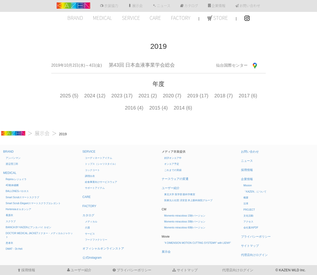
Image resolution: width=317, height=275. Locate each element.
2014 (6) (183, 107)
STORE (217, 17)
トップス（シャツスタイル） (101, 164)
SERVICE (131, 17)
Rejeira (16, 179)
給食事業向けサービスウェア (101, 182)
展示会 (135, 5)
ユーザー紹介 (171, 188)
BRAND (75, 17)
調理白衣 (90, 176)
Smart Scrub (22, 197)
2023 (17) (122, 95)
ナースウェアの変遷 (175, 179)
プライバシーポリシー (256, 236)
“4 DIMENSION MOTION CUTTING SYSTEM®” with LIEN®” (197, 243)
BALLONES (17, 191)
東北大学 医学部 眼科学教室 (179, 194)
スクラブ (11, 221)
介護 (87, 227)
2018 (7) (223, 95)
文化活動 (248, 215)
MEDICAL (102, 17)
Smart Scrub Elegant (33, 203)
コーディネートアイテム (98, 158)
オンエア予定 (171, 164)
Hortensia (18, 209)
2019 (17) (198, 95)
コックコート (92, 170)
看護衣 (9, 215)
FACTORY (180, 17)
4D (12, 185)
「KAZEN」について (254, 191)
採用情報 (247, 170)
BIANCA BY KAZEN (28, 227)
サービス (90, 233)
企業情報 (216, 5)
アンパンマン (13, 158)
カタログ (189, 5)
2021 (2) (147, 95)
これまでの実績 (173, 170)
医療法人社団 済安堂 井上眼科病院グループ (188, 200)
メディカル (91, 221)
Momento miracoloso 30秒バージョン (185, 221)
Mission (247, 185)
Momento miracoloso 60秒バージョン (185, 227)
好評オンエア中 (173, 158)
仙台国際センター (232, 65)
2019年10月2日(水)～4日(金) (76, 65)
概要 (245, 197)
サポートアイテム (95, 188)
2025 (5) (69, 95)
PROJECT (249, 209)
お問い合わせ (247, 5)
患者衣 (9, 243)
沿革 (245, 203)
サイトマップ (250, 246)
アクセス (248, 221)
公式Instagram (92, 257)
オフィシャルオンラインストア (103, 248)
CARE (155, 17)
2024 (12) (95, 95)
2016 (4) (134, 107)
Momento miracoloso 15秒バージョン (185, 215)
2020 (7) (172, 95)
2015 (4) (158, 107)
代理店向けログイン (254, 255)
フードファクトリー (96, 239)
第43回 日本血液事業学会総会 (142, 65)
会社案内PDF (250, 227)
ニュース (161, 5)
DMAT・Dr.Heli (14, 249)
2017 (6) (248, 95)
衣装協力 (109, 5)
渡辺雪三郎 (12, 164)
